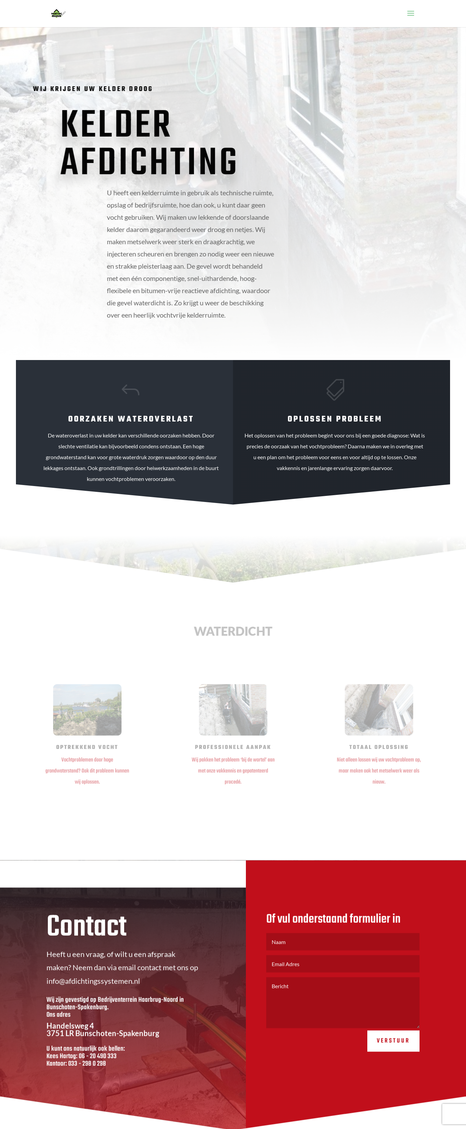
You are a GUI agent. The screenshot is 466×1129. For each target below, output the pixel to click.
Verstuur (393, 1048)
